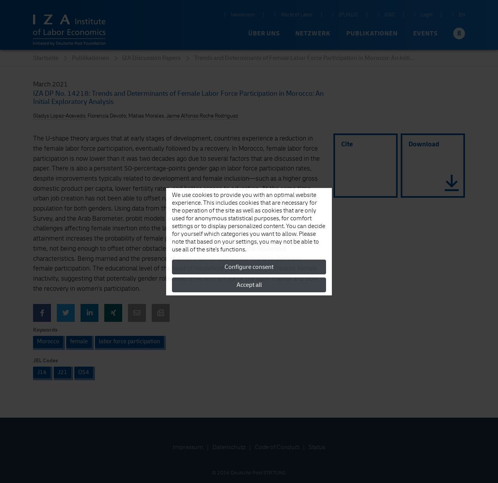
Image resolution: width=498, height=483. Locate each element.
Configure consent (249, 267)
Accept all (249, 285)
